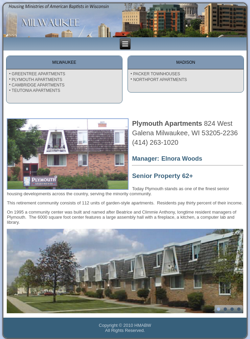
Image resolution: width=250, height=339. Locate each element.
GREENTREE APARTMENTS (38, 74)
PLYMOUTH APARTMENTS (37, 79)
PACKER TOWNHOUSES (156, 74)
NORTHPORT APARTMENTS (160, 79)
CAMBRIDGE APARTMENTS (38, 85)
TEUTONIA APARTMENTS (36, 90)
